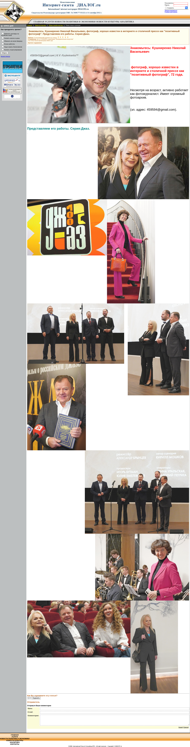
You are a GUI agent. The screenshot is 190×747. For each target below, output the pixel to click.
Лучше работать (9, 44)
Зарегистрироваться (171, 10)
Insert (181, 729)
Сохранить (170, 8)
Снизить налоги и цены (12, 38)
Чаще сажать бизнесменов (13, 47)
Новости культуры (107, 21)
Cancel (186, 729)
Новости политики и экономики (75, 21)
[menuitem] (38, 21)
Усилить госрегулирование (13, 50)
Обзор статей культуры (56, 25)
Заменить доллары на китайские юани (10, 34)
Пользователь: (169, 3)
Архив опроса (5, 56)
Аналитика (127, 21)
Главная (39, 21)
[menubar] (84, 23)
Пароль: (167, 5)
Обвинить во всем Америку (13, 41)
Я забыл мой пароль (171, 12)
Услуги (49, 21)
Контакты (14, 744)
